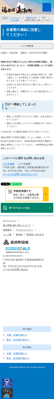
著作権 (19, 234)
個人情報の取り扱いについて (17, 225)
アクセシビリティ (24, 230)
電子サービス (7, 385)
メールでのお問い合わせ (15, 269)
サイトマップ (9, 220)
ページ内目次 (27, 46)
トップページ (15, 18)
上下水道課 (14, 20)
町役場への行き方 (35, 234)
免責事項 (7, 230)
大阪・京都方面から (16, 335)
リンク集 (7, 234)
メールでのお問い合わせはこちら (20, 174)
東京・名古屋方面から (18, 340)
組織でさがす (31, 18)
